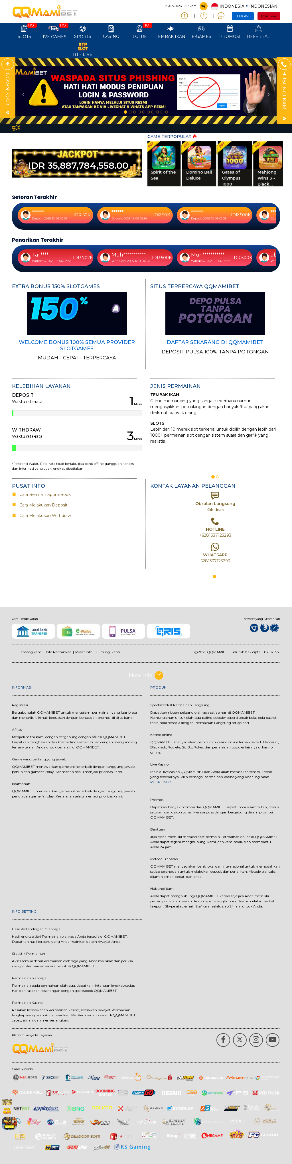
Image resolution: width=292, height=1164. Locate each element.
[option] (146, 91)
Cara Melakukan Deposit (43, 505)
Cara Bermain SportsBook (42, 494)
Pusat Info (83, 652)
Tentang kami (30, 652)
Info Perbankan (59, 652)
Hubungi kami (108, 652)
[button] (22, 91)
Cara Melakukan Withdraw (44, 515)
